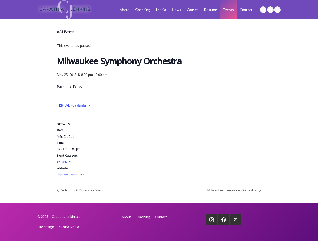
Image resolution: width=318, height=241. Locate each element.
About (126, 217)
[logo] (64, 9)
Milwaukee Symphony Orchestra (232, 190)
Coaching (143, 217)
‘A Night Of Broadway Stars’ (82, 190)
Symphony (64, 161)
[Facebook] (270, 9)
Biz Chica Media (67, 227)
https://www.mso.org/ (71, 174)
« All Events (65, 32)
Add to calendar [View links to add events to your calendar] (75, 105)
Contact (161, 217)
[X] (277, 9)
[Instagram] (263, 9)
